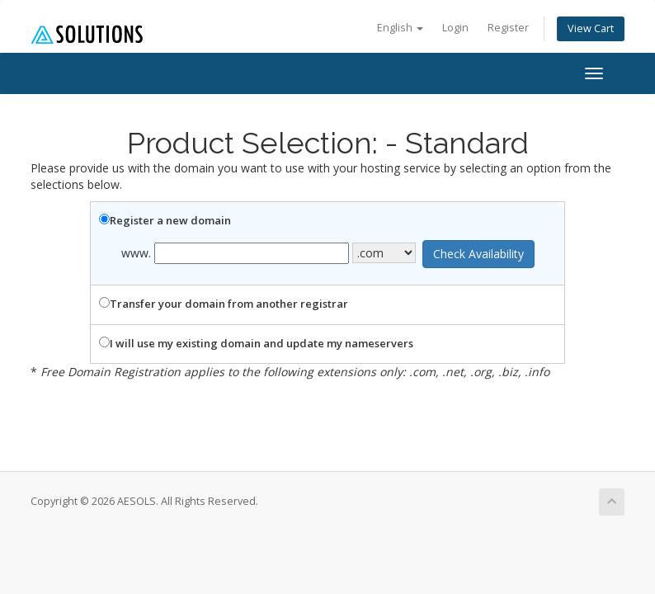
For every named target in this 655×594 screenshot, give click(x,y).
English (400, 28)
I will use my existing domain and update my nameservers (256, 343)
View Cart (591, 28)
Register (508, 28)
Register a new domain (165, 220)
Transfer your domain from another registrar (223, 303)
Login (455, 28)
